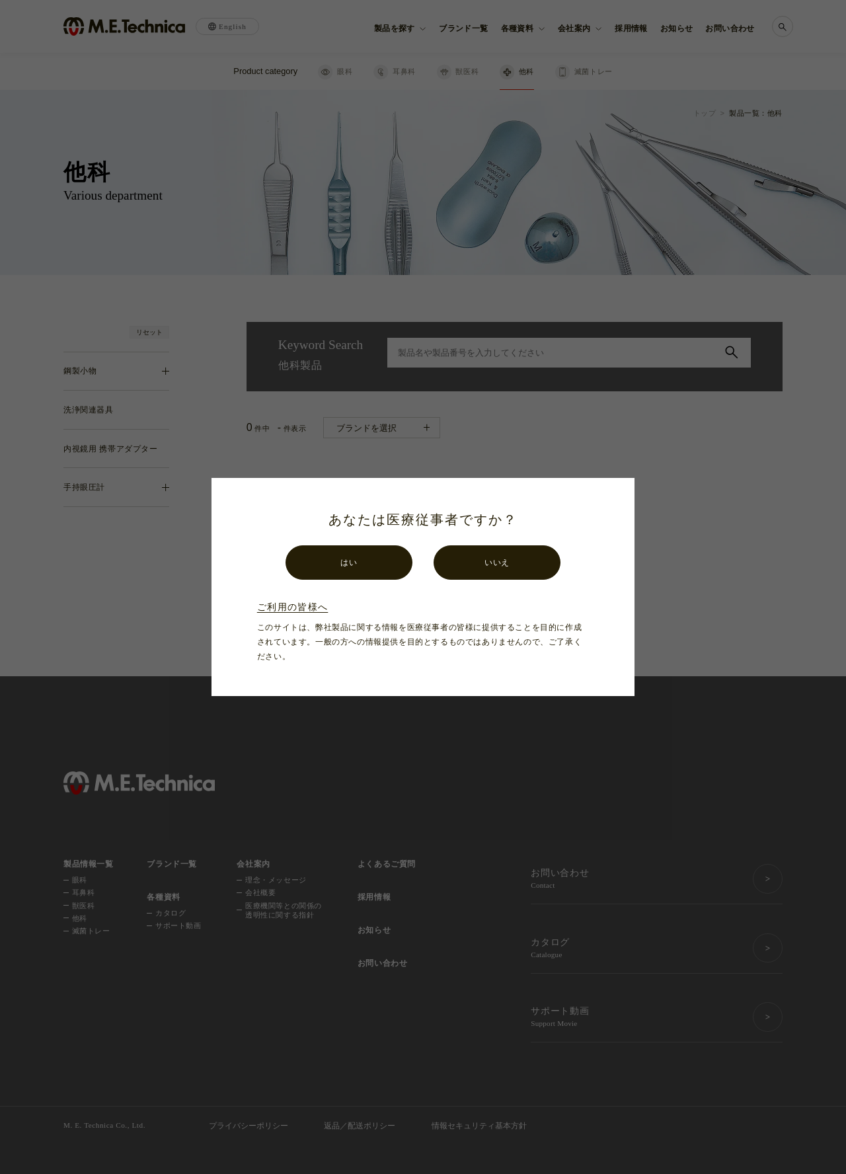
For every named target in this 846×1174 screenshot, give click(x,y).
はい (348, 562)
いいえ (497, 562)
